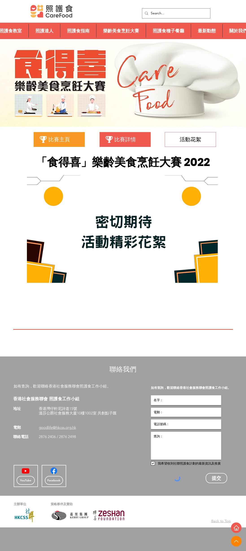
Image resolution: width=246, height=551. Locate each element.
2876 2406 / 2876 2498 (58, 436)
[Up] (236, 541)
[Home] (236, 527)
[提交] (216, 478)
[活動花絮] (190, 139)
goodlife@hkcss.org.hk (57, 427)
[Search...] (176, 13)
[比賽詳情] (125, 139)
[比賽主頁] (59, 139)
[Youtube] (25, 470)
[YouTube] (26, 480)
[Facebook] (53, 470)
